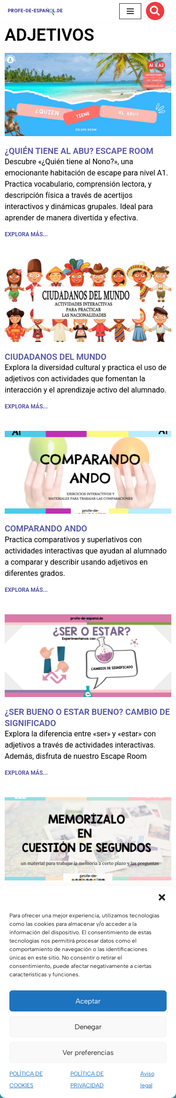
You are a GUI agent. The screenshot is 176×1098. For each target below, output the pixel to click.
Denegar (88, 1027)
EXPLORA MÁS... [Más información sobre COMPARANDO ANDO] (26, 590)
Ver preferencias (88, 1052)
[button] (162, 897)
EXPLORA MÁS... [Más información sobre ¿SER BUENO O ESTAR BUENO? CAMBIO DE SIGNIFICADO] (26, 773)
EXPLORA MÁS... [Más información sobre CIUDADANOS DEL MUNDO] (26, 406)
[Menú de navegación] (130, 11)
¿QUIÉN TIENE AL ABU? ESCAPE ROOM (79, 151)
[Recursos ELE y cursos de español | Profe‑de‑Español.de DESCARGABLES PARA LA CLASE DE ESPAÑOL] (35, 11)
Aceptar (88, 1001)
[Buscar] (155, 11)
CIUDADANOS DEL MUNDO (56, 357)
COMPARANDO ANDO (46, 528)
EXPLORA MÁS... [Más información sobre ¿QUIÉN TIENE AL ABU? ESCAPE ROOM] (26, 234)
